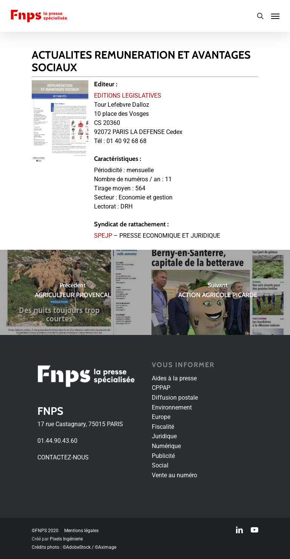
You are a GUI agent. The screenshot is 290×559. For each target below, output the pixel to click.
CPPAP (161, 387)
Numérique (166, 446)
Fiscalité (163, 426)
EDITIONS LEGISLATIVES (127, 95)
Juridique (164, 436)
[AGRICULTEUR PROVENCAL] (72, 292)
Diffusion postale (175, 397)
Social (160, 465)
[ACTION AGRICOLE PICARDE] (217, 292)
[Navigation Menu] (275, 16)
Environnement (172, 407)
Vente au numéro (174, 475)
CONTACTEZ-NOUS (63, 457)
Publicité (163, 455)
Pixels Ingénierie (66, 539)
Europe (161, 416)
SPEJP (103, 235)
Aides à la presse (174, 378)
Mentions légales (81, 530)
